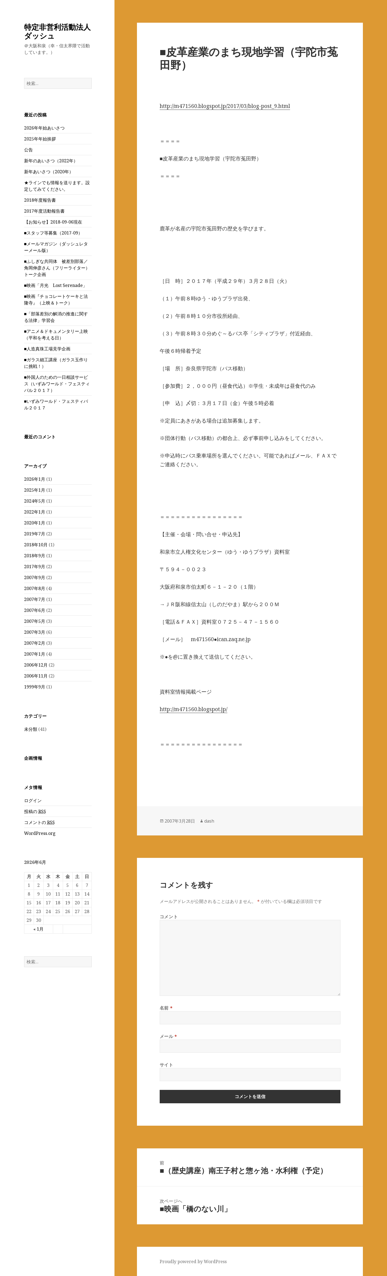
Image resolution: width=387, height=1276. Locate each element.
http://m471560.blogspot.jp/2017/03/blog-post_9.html (225, 106)
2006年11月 (36, 676)
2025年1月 (34, 490)
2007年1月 (34, 654)
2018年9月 (34, 556)
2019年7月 (34, 534)
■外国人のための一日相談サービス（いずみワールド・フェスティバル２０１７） (57, 383)
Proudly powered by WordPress (193, 1262)
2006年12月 (36, 665)
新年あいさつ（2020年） (48, 172)
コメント (169, 917)
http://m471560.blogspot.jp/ (193, 709)
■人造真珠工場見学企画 (47, 349)
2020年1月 (34, 523)
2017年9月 (34, 567)
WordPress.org (40, 833)
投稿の (35, 811)
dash (209, 821)
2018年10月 (36, 545)
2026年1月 (34, 479)
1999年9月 (34, 687)
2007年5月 (34, 621)
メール (168, 1036)
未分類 (30, 729)
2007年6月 (34, 610)
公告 (28, 150)
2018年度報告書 (40, 200)
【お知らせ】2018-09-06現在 (53, 222)
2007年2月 (34, 643)
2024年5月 (34, 501)
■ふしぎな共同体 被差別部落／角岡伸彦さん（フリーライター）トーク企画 (57, 267)
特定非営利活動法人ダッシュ (57, 31)
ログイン (33, 800)
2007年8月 (34, 588)
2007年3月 (34, 632)
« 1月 (38, 929)
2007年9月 (34, 577)
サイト (166, 1065)
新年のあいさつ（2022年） (51, 161)
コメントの (39, 822)
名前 (166, 1008)
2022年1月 (34, 512)
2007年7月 (34, 599)
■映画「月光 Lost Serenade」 (55, 285)
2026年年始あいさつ (44, 128)
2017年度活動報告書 (44, 211)
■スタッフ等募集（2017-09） (53, 233)
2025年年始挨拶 (40, 139)
